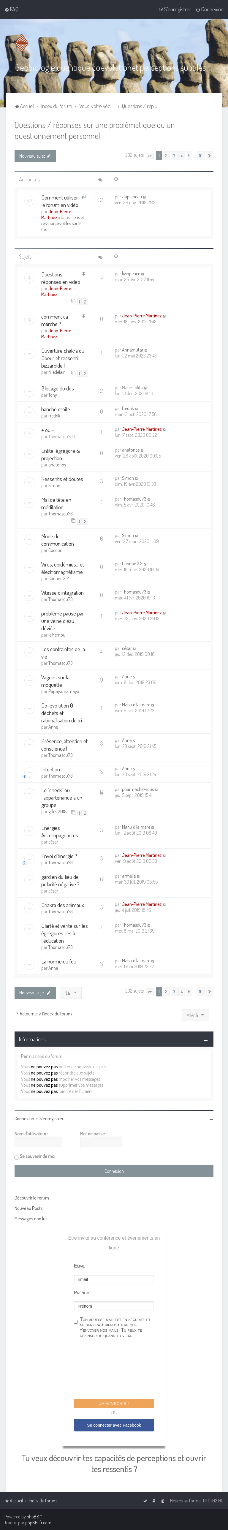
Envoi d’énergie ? (59, 855)
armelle (129, 876)
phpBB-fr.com (38, 1523)
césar (127, 648)
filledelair (56, 372)
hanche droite (55, 408)
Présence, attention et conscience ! (64, 744)
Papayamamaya (63, 691)
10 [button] (200, 155)
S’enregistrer (51, 1118)
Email (79, 1265)
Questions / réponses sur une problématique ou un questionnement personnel (95, 130)
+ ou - (47, 429)
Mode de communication (57, 539)
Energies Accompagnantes (59, 831)
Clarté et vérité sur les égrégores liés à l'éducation (64, 933)
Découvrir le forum (32, 1197)
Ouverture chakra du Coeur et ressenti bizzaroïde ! (62, 357)
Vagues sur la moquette (55, 680)
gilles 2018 (57, 811)
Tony (52, 395)
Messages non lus (31, 1218)
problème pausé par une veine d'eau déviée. (62, 620)
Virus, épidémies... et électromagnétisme (62, 567)
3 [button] (174, 155)
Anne (127, 676)
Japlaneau (132, 196)
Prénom (81, 1292)
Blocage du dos (57, 388)
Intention (50, 769)
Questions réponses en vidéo (60, 277)
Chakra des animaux (62, 904)
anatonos (57, 464)
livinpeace (131, 273)
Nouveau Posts (29, 1208)
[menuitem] (11, 9)
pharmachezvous (138, 789)
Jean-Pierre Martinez (56, 214)
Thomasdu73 (60, 513)
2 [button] (166, 155)
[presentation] (119, 1369)
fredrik (54, 415)
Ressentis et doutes (62, 478)
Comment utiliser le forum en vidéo (59, 200)
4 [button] (182, 155)
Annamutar (132, 349)
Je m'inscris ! (114, 1403)
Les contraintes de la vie (63, 652)
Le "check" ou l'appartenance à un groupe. (61, 797)
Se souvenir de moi (37, 1156)
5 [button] (189, 155)
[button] (150, 155)
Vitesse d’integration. (63, 592)
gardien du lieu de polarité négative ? (60, 880)
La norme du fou (58, 961)
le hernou (56, 634)
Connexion (24, 1118)
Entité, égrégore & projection (60, 454)
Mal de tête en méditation (56, 503)
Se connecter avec (114, 1425)
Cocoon (55, 550)
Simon (54, 485)
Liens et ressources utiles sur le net (62, 223)
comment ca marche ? (54, 319)
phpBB (33, 1517)
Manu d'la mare (136, 704)
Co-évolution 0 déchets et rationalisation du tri (61, 712)
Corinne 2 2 (58, 578)
